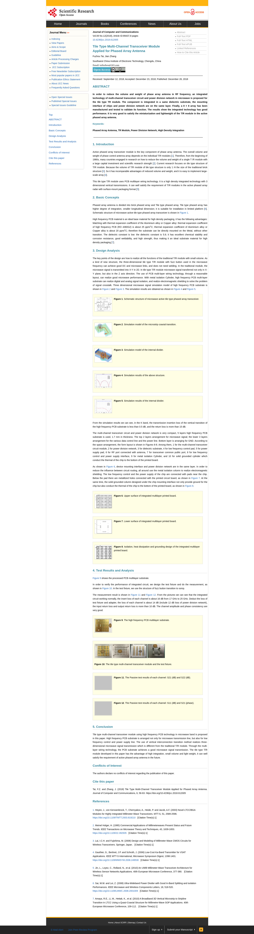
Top (51, 114)
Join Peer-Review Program (82, 929)
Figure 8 (189, 486)
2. (94, 825)
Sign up (156, 929)
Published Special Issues (63, 101)
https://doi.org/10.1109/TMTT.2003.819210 (114, 817)
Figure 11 (136, 595)
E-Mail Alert (57, 929)
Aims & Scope (57, 47)
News (152, 23)
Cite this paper (103, 781)
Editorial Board (57, 51)
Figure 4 (178, 289)
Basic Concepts (57, 130)
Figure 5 (191, 289)
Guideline (55, 55)
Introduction (55, 125)
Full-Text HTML (183, 40)
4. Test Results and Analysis (113, 570)
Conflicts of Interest (107, 765)
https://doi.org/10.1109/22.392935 (110, 833)
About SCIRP (120, 923)
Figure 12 (151, 595)
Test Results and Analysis (62, 141)
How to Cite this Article (187, 52)
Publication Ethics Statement (64, 79)
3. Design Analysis (106, 250)
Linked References (185, 48)
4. (94, 852)
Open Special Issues (60, 97)
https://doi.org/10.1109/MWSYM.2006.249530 (116, 860)
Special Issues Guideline (62, 105)
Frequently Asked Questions (64, 87)
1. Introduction (103, 144)
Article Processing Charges (64, 59)
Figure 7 (195, 478)
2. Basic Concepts (106, 197)
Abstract (180, 32)
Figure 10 (107, 588)
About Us (175, 23)
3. (94, 840)
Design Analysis (57, 136)
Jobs (198, 23)
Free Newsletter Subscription (65, 71)
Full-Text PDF (183, 36)
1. (94, 810)
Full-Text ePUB (183, 44)
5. (94, 868)
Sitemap (131, 923)
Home (58, 23)
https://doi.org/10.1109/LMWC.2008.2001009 (115, 891)
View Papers (56, 43)
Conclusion (55, 147)
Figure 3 (120, 289)
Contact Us (141, 923)
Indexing (54, 39)
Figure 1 (184, 212)
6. (94, 883)
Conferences (128, 23)
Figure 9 (97, 578)
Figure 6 (110, 466)
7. (94, 898)
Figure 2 (106, 289)
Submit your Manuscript (180, 929)
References (101, 801)
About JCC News (59, 83)
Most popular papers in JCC (64, 75)
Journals (81, 23)
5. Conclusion (103, 726)
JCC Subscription (59, 67)
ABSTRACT (101, 86)
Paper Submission (59, 63)
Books (105, 23)
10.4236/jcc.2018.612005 (105, 39)
